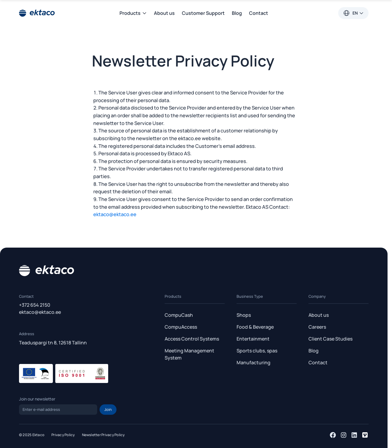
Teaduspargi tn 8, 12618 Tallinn (53, 342)
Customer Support (203, 13)
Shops (244, 315)
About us (164, 13)
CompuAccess (181, 327)
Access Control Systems (192, 338)
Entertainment (253, 338)
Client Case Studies (330, 338)
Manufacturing (253, 362)
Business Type (250, 296)
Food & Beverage (255, 327)
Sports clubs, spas (257, 350)
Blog (237, 13)
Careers (317, 327)
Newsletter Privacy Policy (103, 434)
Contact (258, 13)
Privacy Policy (63, 434)
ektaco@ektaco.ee (114, 214)
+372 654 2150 (34, 305)
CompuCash (179, 315)
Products (133, 13)
